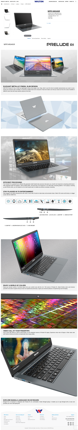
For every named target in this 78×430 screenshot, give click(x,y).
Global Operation (7, 421)
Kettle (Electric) (6, 4)
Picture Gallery (43, 38)
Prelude (22, 4)
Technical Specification (36, 38)
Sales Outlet (18, 418)
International (30, 416)
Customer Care (18, 421)
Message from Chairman (8, 419)
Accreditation (6, 424)
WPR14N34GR (28, 4)
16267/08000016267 (70, 416)
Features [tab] (29, 38)
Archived (12, 4)
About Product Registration (20, 422)
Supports (49, 38)
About (5, 418)
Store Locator (18, 419)
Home (5, 416)
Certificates (6, 422)
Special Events (54, 418)
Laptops (17, 4)
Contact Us (18, 416)
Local (29, 418)
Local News (42, 416)
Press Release (42, 419)
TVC (52, 416)
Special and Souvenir (31, 419)
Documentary (54, 419)
